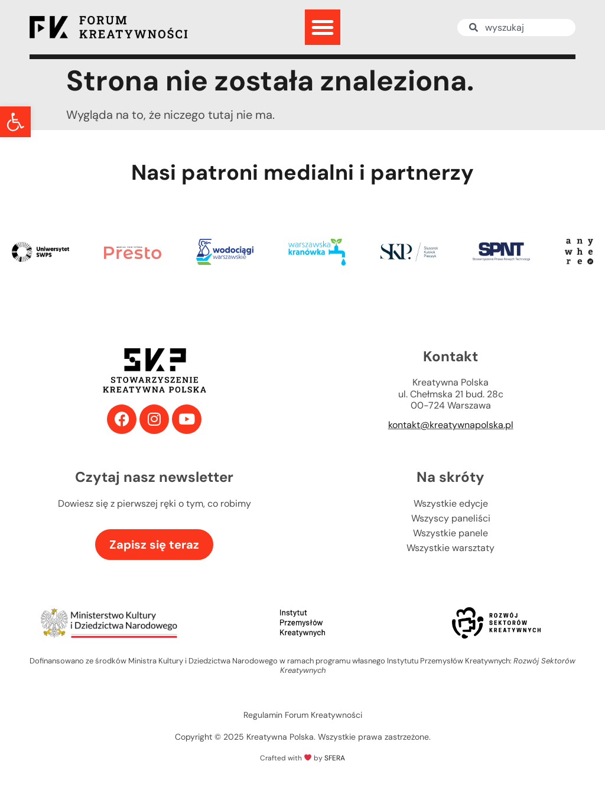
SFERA (334, 758)
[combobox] (516, 27)
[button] (15, 121)
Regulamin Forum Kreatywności (302, 715)
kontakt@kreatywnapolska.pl (450, 425)
